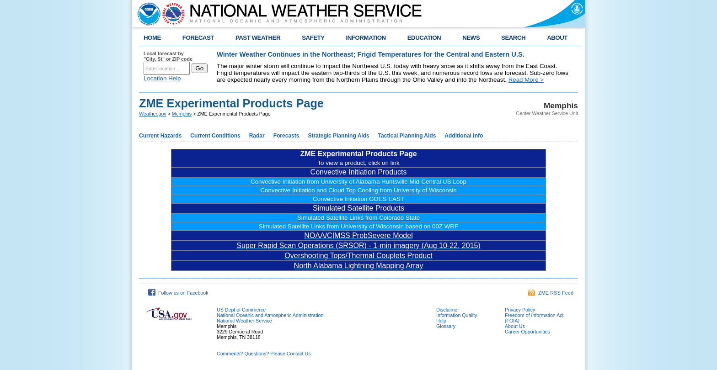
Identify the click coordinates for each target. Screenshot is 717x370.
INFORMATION (366, 37)
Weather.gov (152, 113)
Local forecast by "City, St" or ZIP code (168, 56)
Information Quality (456, 315)
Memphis (182, 113)
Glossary (445, 326)
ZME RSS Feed (550, 293)
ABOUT (557, 37)
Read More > (526, 79)
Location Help (162, 78)
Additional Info (463, 135)
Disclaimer (447, 309)
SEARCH (513, 37)
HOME (152, 37)
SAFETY (313, 37)
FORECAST (198, 37)
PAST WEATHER (257, 37)
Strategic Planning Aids (338, 135)
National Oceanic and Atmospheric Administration (270, 315)
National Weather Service (244, 320)
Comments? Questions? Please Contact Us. (264, 353)
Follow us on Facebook (178, 293)
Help (441, 320)
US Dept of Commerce (241, 309)
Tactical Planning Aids (407, 135)
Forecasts (286, 135)
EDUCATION (424, 37)
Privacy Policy (520, 309)
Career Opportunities (527, 331)
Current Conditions (215, 135)
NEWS (471, 37)
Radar (257, 135)
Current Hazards (160, 135)
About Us (515, 326)
